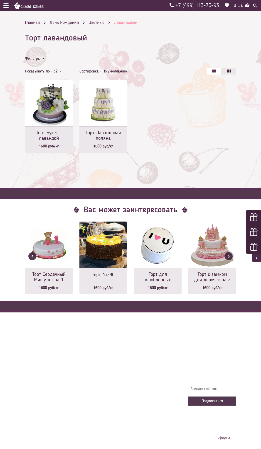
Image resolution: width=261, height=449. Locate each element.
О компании (92, 369)
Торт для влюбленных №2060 (158, 277)
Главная (89, 362)
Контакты (90, 383)
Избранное (90, 397)
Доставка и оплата (97, 376)
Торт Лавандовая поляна (103, 135)
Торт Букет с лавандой (49, 135)
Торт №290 (103, 274)
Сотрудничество (94, 403)
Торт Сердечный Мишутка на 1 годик (49, 277)
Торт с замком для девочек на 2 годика (212, 277)
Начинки (89, 390)
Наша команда (94, 410)
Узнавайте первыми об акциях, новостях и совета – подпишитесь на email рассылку (211, 374)
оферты (224, 438)
